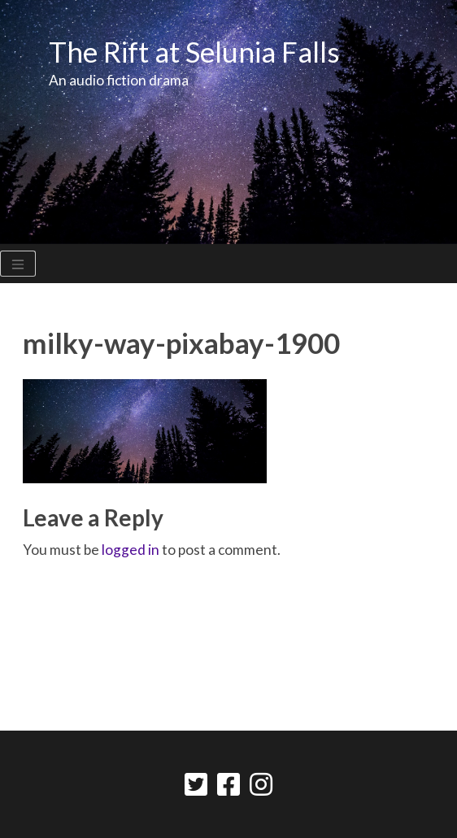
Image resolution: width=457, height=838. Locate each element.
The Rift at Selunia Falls (194, 51)
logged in (130, 549)
